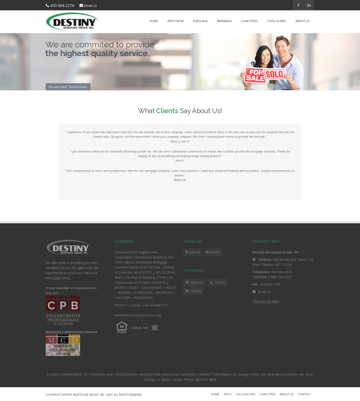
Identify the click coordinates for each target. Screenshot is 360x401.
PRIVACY (121, 305)
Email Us (90, 5)
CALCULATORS (245, 394)
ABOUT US (286, 394)
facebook (193, 252)
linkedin (214, 252)
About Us (302, 21)
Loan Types (249, 21)
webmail (194, 291)
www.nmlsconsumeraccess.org (138, 315)
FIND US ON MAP (265, 301)
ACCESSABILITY (156, 305)
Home (154, 21)
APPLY (228, 394)
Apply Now (175, 21)
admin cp (194, 283)
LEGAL (136, 305)
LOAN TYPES (267, 394)
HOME (215, 394)
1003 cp (217, 283)
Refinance (224, 21)
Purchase (200, 21)
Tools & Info (276, 21)
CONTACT (304, 394)
